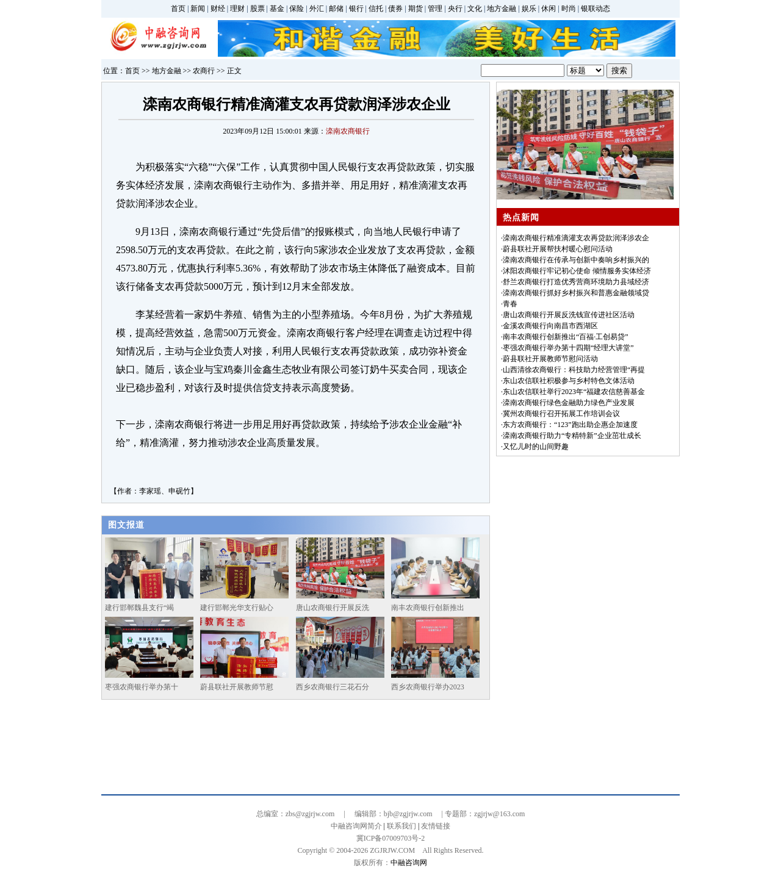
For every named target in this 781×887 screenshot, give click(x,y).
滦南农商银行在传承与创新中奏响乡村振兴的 (576, 260)
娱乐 (529, 8)
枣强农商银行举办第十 (141, 687)
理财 (237, 8)
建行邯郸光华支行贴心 (236, 607)
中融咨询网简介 (356, 826)
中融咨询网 (408, 862)
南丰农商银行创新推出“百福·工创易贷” (565, 336)
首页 (178, 8)
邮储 (336, 8)
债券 (395, 8)
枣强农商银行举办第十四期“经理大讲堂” (568, 347)
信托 (376, 8)
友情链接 (435, 826)
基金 (277, 8)
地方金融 (501, 8)
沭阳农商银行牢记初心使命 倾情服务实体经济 (577, 271)
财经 (218, 8)
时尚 (568, 8)
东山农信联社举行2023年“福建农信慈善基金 (574, 391)
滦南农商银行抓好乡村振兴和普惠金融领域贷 (576, 293)
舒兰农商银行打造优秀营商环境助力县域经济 (576, 282)
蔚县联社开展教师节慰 (236, 687)
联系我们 (401, 826)
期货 (415, 8)
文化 (474, 8)
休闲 (548, 8)
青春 (510, 304)
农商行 (204, 70)
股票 (257, 8)
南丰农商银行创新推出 (427, 607)
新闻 (197, 8)
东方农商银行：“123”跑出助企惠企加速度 (570, 424)
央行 (455, 8)
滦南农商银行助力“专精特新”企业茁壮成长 (572, 435)
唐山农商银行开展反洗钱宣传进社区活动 (569, 315)
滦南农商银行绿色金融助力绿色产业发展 (569, 402)
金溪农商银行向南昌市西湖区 (550, 325)
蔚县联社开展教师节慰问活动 (550, 358)
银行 (356, 8)
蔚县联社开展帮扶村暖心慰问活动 (558, 249)
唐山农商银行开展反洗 (332, 607)
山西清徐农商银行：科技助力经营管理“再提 (574, 369)
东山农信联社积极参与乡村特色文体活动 (569, 380)
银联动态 (595, 8)
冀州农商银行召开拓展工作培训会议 (561, 413)
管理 (435, 8)
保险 (296, 8)
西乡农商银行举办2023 (427, 687)
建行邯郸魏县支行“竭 (139, 607)
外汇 (316, 8)
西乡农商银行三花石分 (332, 687)
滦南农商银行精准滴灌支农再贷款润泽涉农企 (576, 238)
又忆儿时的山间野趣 (536, 446)
